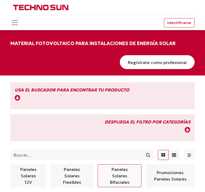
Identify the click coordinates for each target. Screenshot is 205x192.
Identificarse (179, 22)
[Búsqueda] (148, 155)
